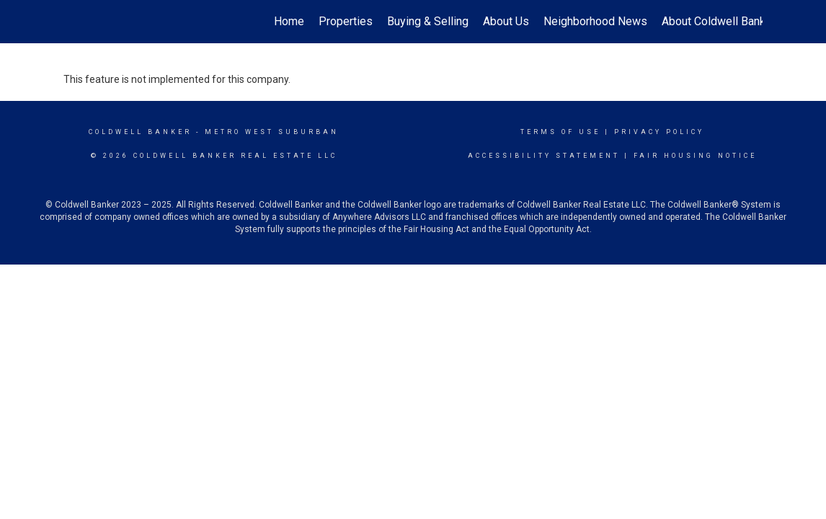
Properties (346, 21)
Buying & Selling (427, 21)
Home (289, 21)
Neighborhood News (595, 21)
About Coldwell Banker (719, 21)
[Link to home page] (71, 21)
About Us (506, 21)
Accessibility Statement (544, 155)
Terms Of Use (560, 132)
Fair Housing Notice (695, 155)
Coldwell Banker (140, 132)
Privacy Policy (659, 132)
